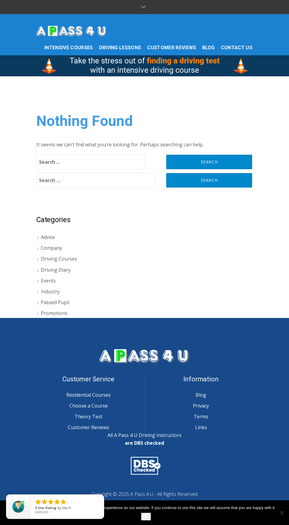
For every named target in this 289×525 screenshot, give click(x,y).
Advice (48, 237)
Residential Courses (88, 395)
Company (51, 248)
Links (201, 427)
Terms (201, 416)
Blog (201, 395)
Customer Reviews (88, 427)
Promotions (54, 313)
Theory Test (88, 416)
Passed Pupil (55, 302)
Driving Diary (56, 270)
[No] (281, 513)
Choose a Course (88, 405)
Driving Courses (59, 258)
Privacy (201, 405)
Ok (146, 516)
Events (48, 280)
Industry (50, 291)
